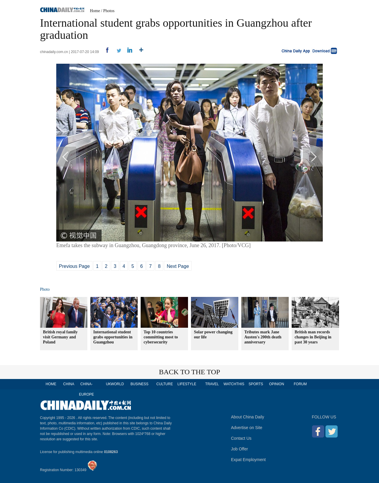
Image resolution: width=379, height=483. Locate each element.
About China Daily (247, 417)
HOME (51, 384)
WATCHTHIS (234, 384)
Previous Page (74, 266)
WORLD (117, 384)
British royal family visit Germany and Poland (60, 337)
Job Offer (239, 449)
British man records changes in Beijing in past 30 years (313, 337)
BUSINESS (140, 384)
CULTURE (164, 384)
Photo (45, 289)
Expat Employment (248, 459)
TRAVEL (212, 384)
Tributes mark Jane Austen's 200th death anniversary (262, 337)
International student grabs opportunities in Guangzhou (112, 337)
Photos (109, 11)
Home (95, 11)
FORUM (300, 384)
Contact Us (241, 438)
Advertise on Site (246, 427)
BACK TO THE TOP (189, 372)
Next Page (178, 266)
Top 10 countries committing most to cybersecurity (161, 337)
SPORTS (255, 384)
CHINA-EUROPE (86, 389)
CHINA (68, 384)
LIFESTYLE (186, 384)
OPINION (276, 384)
